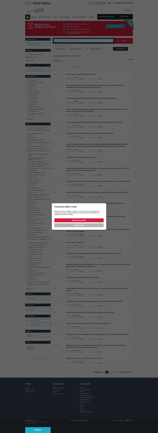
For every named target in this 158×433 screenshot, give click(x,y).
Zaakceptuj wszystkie (79, 220)
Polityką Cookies (60, 213)
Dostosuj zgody (79, 225)
